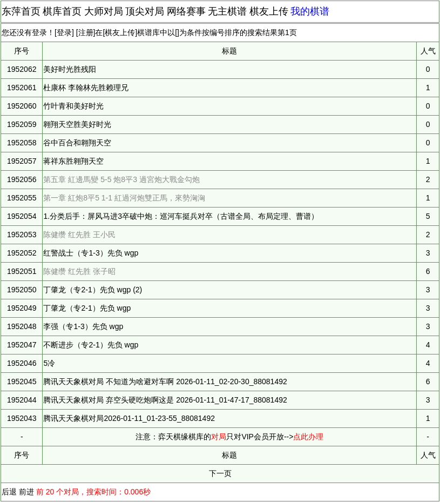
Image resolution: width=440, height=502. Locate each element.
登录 (64, 32)
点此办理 (308, 436)
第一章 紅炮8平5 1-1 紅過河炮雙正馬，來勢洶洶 (124, 197)
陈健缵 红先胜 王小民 (79, 234)
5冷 (49, 363)
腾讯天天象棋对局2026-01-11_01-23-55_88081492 (129, 418)
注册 (85, 32)
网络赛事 (186, 11)
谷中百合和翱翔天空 (77, 142)
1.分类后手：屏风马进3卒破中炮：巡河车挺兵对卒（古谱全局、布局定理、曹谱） (180, 216)
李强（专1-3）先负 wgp (83, 326)
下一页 (220, 473)
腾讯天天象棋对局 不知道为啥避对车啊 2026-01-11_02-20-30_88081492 (165, 381)
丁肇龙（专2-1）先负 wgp (87, 308)
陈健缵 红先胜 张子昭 (79, 271)
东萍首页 (21, 11)
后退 (9, 491)
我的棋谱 (309, 11)
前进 (26, 491)
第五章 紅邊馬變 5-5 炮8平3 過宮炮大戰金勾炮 (121, 179)
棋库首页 (62, 11)
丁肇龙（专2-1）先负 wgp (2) (92, 289)
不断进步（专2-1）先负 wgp (90, 344)
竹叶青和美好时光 (73, 106)
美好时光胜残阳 (69, 69)
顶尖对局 (144, 11)
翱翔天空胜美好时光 (77, 124)
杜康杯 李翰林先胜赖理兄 (85, 87)
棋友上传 (268, 11)
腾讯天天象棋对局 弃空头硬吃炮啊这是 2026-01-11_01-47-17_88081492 (165, 400)
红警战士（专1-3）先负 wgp (90, 253)
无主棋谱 (227, 11)
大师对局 (103, 11)
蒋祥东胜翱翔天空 (73, 161)
